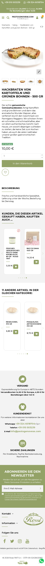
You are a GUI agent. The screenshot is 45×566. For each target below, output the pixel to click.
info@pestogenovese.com (26, 431)
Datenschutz (33, 548)
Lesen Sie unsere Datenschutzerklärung (20, 499)
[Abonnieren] (40, 488)
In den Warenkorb (22, 163)
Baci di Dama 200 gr (33, 249)
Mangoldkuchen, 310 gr (35, 323)
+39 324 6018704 (25, 423)
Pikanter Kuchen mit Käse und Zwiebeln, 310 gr (11, 326)
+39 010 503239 (26, 427)
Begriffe (42, 548)
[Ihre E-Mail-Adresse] (20, 488)
